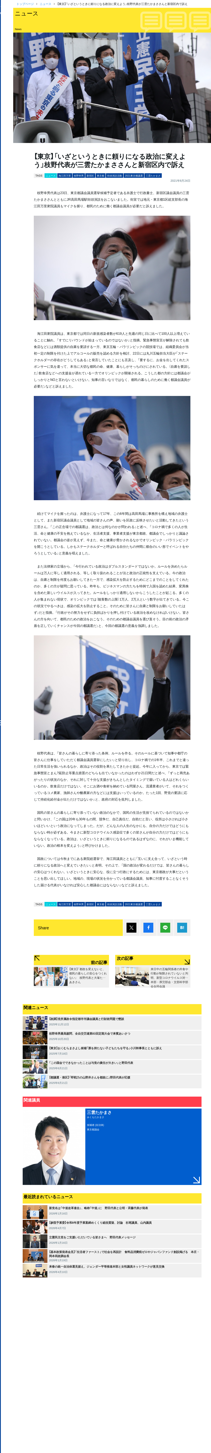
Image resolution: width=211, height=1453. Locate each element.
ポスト (131, 928)
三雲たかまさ (153, 175)
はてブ (182, 928)
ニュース (45, 4)
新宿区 (90, 175)
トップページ (25, 4)
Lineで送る (165, 928)
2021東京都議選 (134, 175)
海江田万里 (65, 175)
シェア (148, 928)
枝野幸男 (79, 175)
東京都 (100, 175)
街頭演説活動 (114, 175)
